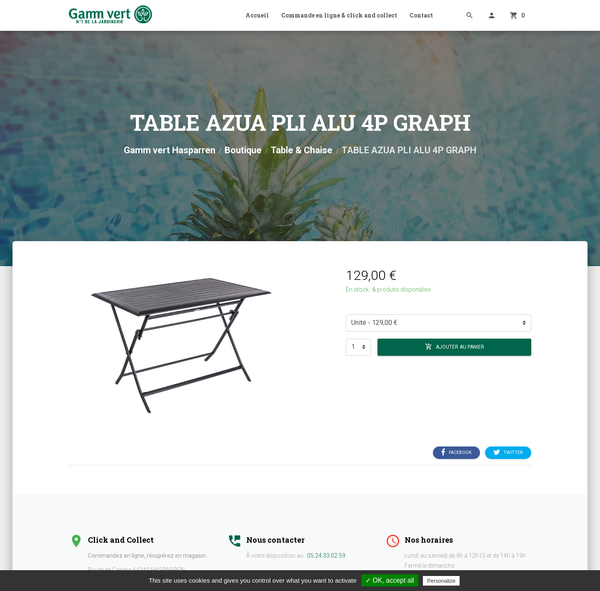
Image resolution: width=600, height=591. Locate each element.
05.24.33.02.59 (326, 555)
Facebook (456, 452)
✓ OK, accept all (389, 580)
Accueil (257, 15)
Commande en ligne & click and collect (339, 15)
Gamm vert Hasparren (169, 150)
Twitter (508, 452)
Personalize (441, 581)
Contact (421, 15)
